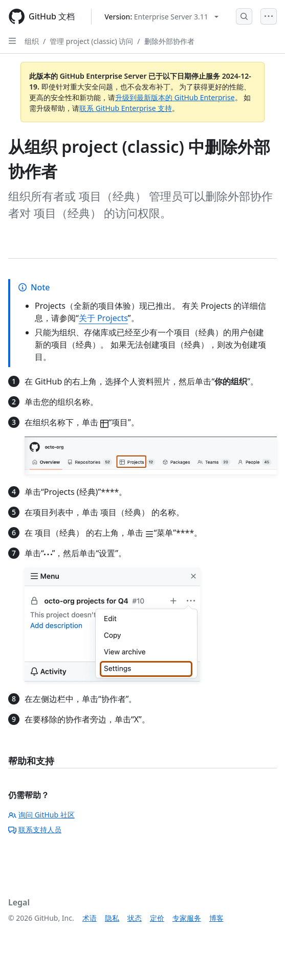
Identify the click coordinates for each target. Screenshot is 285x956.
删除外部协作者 (169, 41)
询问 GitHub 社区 (41, 815)
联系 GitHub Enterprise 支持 (125, 108)
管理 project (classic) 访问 (91, 41)
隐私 (112, 918)
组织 (32, 41)
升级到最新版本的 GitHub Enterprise (175, 97)
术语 (89, 918)
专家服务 (186, 918)
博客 (216, 918)
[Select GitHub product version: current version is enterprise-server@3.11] (161, 17)
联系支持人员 (34, 829)
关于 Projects (103, 318)
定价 (157, 918)
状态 (134, 918)
